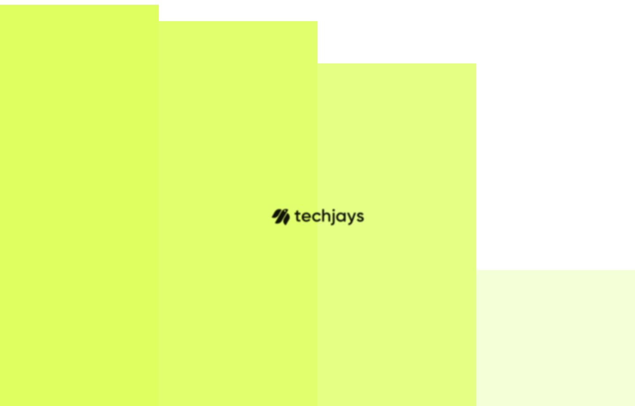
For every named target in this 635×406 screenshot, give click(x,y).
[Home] (44, 13)
